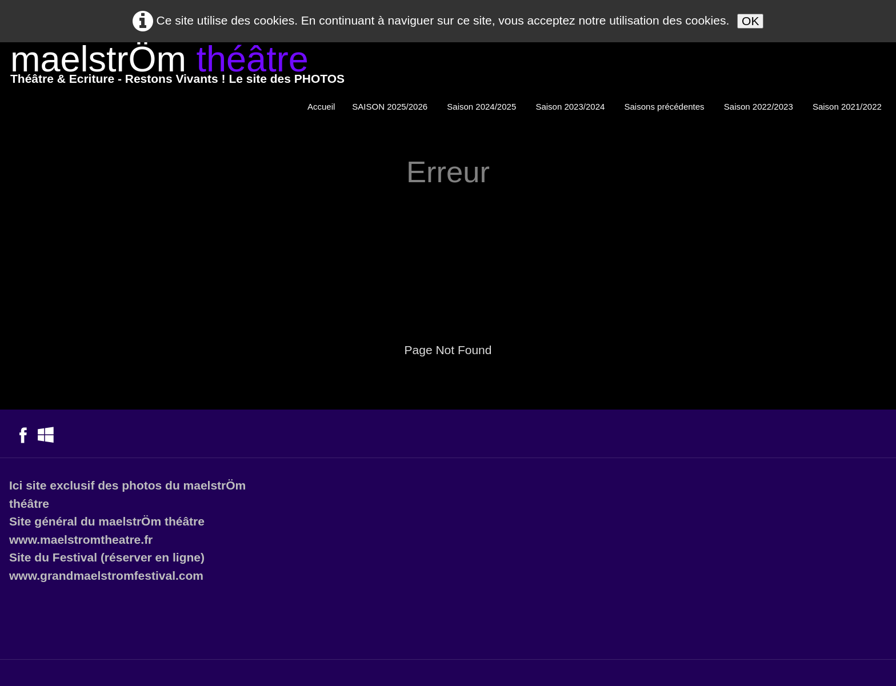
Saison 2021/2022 (848, 106)
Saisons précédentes (666, 106)
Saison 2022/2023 (759, 106)
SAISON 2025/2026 (391, 106)
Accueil (321, 106)
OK (750, 20)
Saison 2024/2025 (482, 106)
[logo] (177, 67)
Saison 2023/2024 (571, 106)
